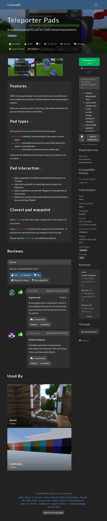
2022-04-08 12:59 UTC (57, 333)
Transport (12, 36)
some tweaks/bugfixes (88, 278)
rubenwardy (66, 493)
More (89, 316)
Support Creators (59, 503)
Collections (44, 503)
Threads (33, 503)
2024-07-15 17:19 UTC (57, 291)
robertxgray (34, 333)
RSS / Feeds (32, 500)
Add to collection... (93, 138)
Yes (14, 275)
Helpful (33, 324)
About (28, 497)
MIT (81, 221)
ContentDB (13, 4)
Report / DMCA (60, 500)
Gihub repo (29, 238)
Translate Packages (76, 503)
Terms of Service (51, 497)
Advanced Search (76, 500)
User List (24, 503)
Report (84, 340)
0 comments (37, 319)
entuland (83, 250)
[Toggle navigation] (96, 4)
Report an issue (19, 280)
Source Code (53, 507)
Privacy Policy (44, 500)
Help (21, 497)
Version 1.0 (87, 308)
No (37, 275)
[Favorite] (82, 138)
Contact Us (37, 497)
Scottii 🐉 (33, 291)
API (23, 500)
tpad (81, 258)
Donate (83, 497)
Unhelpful (45, 324)
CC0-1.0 (83, 224)
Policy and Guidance (69, 497)
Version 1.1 (88, 295)
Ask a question (40, 280)
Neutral (26, 275)
